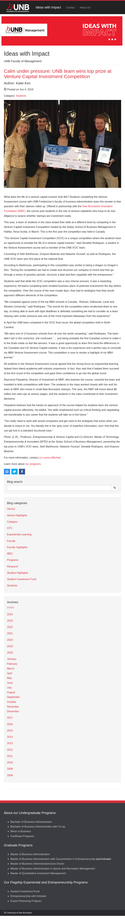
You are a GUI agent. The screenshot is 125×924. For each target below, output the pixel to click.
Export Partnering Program (25, 901)
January (11, 659)
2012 (10, 749)
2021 (10, 633)
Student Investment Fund (21, 579)
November (13, 706)
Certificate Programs (22, 836)
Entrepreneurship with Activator (28, 896)
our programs (33, 464)
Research (12, 566)
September (13, 697)
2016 (10, 724)
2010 (10, 762)
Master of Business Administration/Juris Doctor (37, 863)
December (13, 711)
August (11, 692)
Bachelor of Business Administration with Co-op (37, 826)
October (11, 702)
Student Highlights (17, 572)
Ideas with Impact (48, 7)
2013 (10, 743)
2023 (10, 620)
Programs (12, 560)
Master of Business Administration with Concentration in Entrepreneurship (52, 859)
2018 (10, 652)
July (9, 687)
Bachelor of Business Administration (31, 821)
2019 (10, 646)
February (12, 663)
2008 (10, 775)
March (10, 668)
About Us (85, 7)
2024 (10, 614)
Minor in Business (20, 831)
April (9, 673)
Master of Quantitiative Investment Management (38, 873)
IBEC (10, 553)
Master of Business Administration (30, 854)
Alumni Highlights (17, 515)
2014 (10, 737)
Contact (70, 7)
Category (12, 521)
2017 (10, 717)
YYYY (10, 607)
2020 (10, 640)
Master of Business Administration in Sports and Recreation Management (52, 868)
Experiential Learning (19, 534)
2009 (10, 768)
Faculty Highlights (17, 547)
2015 (10, 730)
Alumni (11, 508)
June (10, 682)
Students (21, 95)
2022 (10, 627)
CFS (9, 528)
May (9, 678)
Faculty (11, 541)
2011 (10, 756)
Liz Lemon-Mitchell (49, 457)
